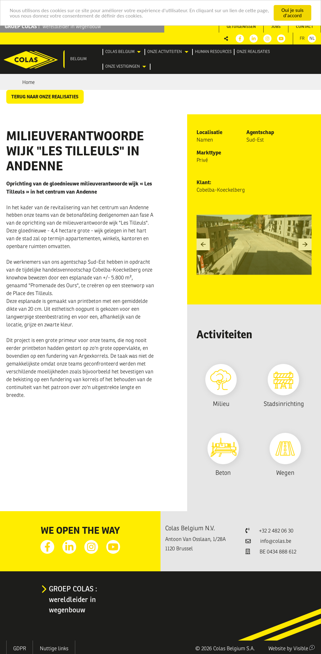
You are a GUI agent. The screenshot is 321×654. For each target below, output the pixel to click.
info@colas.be (275, 541)
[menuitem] (124, 51)
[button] (203, 244)
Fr (302, 38)
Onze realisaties (253, 51)
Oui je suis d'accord (292, 13)
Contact (304, 26)
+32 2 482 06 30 (276, 531)
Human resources (213, 51)
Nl (312, 38)
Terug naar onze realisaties (44, 97)
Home (28, 82)
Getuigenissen (241, 26)
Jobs (276, 26)
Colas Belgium (119, 51)
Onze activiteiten (164, 51)
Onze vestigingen (122, 66)
